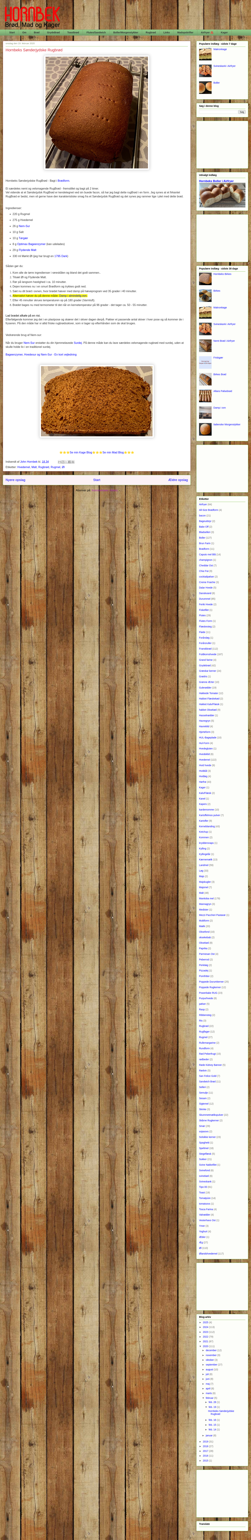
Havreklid (204, 726)
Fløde (202, 632)
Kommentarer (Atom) (105, 490)
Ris (201, 1020)
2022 (206, 1336)
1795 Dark (60, 256)
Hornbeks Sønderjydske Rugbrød (34, 50)
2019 (206, 1441)
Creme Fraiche (207, 582)
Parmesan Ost (207, 954)
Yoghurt (203, 1231)
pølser (202, 1003)
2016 (206, 1455)
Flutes (202, 615)
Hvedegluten (206, 748)
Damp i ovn (220, 407)
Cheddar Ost (206, 565)
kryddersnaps (206, 843)
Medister (203, 909)
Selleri (202, 1087)
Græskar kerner (207, 670)
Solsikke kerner (207, 1137)
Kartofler (203, 820)
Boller (217, 82)
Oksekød (204, 942)
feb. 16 (213, 1420)
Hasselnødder (206, 715)
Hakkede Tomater (208, 693)
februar (210, 1398)
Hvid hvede (205, 765)
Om (24, 32)
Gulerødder (205, 687)
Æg (201, 1242)
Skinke (202, 1109)
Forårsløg (204, 637)
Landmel (203, 865)
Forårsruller (205, 643)
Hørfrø (202, 781)
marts (209, 1393)
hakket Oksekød (208, 709)
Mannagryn (205, 904)
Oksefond (204, 931)
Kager (224, 32)
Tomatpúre (205, 1198)
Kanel (202, 798)
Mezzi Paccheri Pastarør (212, 915)
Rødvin (203, 1070)
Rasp (202, 1009)
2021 (206, 1341)
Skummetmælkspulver (211, 1114)
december (211, 1350)
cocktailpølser (206, 576)
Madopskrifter (185, 32)
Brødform (204, 548)
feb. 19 (213, 1407)
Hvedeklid (204, 754)
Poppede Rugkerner (210, 987)
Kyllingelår (204, 854)
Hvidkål (203, 770)
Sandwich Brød (207, 1081)
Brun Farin (204, 543)
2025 (206, 1322)
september (212, 1364)
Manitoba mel (206, 898)
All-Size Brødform (208, 510)
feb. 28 (213, 1402)
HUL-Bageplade (207, 737)
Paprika (203, 948)
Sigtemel (203, 1103)
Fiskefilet (204, 610)
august (210, 1369)
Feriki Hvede (206, 604)
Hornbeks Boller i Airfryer (216, 181)
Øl (63, 467)
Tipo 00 (203, 1187)
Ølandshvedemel (208, 1253)
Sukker (203, 1159)
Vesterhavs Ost (207, 1220)
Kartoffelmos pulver (209, 815)
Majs (201, 876)
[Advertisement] (222, 144)
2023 (206, 1332)
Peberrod (204, 959)
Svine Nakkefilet (207, 1164)
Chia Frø (203, 571)
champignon (205, 559)
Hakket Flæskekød (209, 698)
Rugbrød (151, 32)
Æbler (202, 1237)
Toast (202, 1192)
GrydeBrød (53, 32)
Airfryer (203, 504)
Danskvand (205, 593)
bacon (202, 515)
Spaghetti (204, 1142)
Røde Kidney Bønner (210, 1065)
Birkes (217, 290)
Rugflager (204, 1031)
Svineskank (205, 1181)
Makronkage (220, 49)
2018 (206, 1446)
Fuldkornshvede (207, 654)
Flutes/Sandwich (96, 32)
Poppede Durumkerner (211, 981)
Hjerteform (204, 732)
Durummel (204, 598)
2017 (206, 1451)
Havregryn (204, 720)
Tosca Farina (206, 1209)
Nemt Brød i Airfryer (224, 340)
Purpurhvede (206, 998)
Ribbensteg (205, 1015)
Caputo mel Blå (207, 554)
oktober (210, 1359)
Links (166, 32)
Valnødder (204, 1214)
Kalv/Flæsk (205, 793)
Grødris (203, 676)
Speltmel (203, 1148)
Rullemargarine (207, 1042)
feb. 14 (213, 1429)
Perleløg (203, 965)
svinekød (204, 1176)
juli (207, 1374)
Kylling (202, 848)
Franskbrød (205, 648)
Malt (34, 467)
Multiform (204, 920)
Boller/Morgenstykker (125, 32)
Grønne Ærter (206, 682)
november (211, 1355)
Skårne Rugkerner (209, 1120)
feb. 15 (213, 1424)
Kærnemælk (205, 859)
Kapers (203, 804)
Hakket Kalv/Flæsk (209, 704)
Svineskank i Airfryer (225, 66)
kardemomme (206, 809)
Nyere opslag (15, 480)
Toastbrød (73, 32)
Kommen (204, 837)
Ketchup (203, 831)
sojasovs (203, 1131)
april (208, 1388)
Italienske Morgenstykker (227, 424)
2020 (206, 1346)
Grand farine (206, 659)
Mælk (202, 926)
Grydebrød (205, 665)
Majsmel (203, 887)
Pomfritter (204, 976)
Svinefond (204, 1170)
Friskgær (218, 357)
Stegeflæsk (205, 1153)
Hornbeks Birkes (222, 274)
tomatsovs (204, 1203)
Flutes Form (205, 621)
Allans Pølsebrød (223, 391)
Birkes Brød (220, 374)
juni (208, 1379)
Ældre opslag (178, 480)
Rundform (204, 1048)
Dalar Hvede (206, 587)
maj (208, 1383)
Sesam (203, 1098)
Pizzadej (203, 970)
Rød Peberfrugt (207, 1053)
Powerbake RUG (208, 992)
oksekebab (205, 937)
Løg (201, 870)
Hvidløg (203, 776)
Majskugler (205, 881)
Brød (37, 32)
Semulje (203, 1092)
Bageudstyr (205, 521)
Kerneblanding (207, 826)
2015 (206, 1460)
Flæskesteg (205, 626)
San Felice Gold (207, 1076)
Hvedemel (23, 467)
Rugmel (55, 467)
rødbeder (204, 1059)
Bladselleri (204, 532)
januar (209, 1435)
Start (12, 32)
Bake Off (203, 526)
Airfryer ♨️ (207, 32)
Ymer (202, 1225)
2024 (206, 1327)
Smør (202, 1126)
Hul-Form (204, 743)
